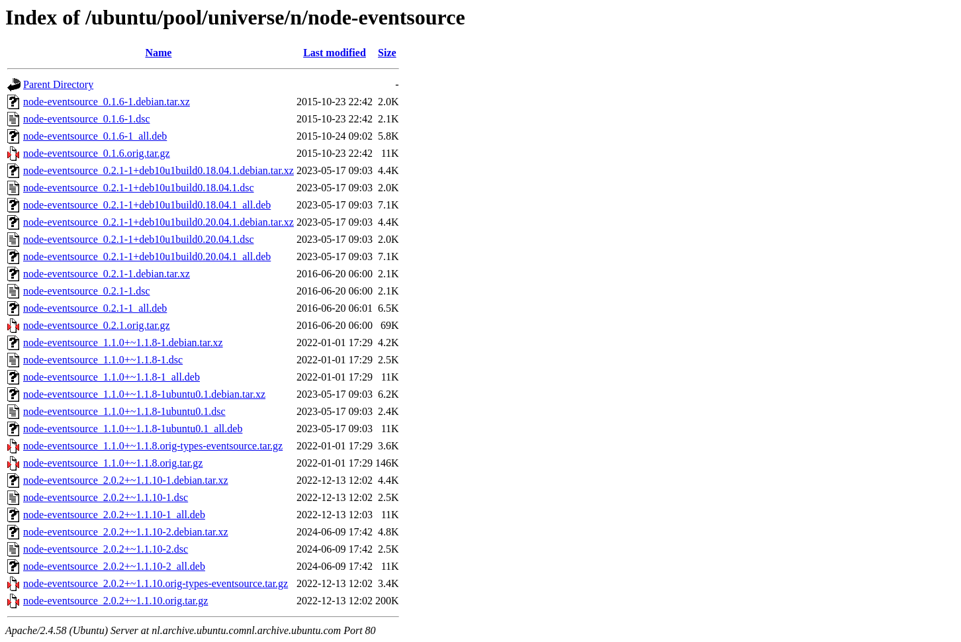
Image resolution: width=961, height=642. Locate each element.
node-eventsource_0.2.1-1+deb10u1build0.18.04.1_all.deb (147, 204)
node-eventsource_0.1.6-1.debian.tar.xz (106, 101)
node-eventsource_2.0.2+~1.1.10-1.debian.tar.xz (125, 480)
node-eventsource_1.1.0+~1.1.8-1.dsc (103, 359)
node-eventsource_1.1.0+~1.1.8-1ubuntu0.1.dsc (124, 411)
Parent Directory (58, 84)
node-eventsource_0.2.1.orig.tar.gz (96, 325)
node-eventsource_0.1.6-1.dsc (86, 118)
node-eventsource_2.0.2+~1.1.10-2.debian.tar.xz (125, 531)
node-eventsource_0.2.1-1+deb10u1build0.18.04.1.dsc (138, 187)
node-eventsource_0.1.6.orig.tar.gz (96, 153)
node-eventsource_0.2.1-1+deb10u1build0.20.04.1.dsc (138, 239)
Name (158, 52)
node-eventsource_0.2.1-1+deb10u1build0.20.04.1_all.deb (147, 256)
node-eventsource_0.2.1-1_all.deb (95, 308)
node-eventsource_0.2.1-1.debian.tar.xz (106, 273)
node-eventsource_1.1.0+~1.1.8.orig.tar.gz (113, 463)
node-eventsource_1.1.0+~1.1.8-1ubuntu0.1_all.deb (132, 428)
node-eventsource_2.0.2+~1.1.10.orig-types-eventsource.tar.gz (155, 583)
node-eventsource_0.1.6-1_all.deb (95, 136)
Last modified (334, 52)
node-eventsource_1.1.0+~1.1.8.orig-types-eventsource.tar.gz (153, 445)
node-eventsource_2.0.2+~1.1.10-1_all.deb (114, 514)
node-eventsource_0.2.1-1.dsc (86, 291)
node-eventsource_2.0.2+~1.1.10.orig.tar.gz (115, 600)
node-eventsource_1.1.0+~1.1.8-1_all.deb (111, 377)
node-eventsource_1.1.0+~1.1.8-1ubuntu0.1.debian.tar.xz (144, 394)
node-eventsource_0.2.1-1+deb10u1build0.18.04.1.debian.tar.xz (158, 170)
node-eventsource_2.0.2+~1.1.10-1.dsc (105, 497)
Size (387, 52)
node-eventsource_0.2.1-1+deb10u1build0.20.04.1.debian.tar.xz (158, 222)
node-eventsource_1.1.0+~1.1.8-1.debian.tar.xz (123, 342)
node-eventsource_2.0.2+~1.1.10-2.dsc (105, 549)
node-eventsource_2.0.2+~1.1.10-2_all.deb (114, 566)
